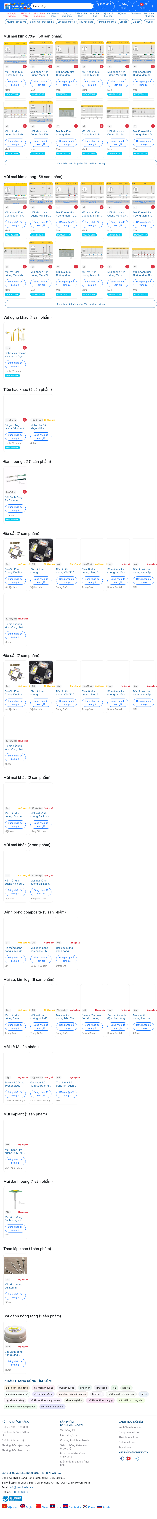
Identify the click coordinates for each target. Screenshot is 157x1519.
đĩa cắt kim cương (43, 1394)
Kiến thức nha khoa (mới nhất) (74, 1463)
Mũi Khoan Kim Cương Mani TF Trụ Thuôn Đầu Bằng (91, 73)
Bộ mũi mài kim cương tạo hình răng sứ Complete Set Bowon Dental (116, 571)
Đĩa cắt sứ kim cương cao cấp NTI (142, 571)
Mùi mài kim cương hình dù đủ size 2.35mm (15, 815)
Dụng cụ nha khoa (129, 1432)
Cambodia (72, 1507)
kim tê (144, 1394)
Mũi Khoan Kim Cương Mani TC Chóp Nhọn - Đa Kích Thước (65, 73)
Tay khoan (125, 1447)
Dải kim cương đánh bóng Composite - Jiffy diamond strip (66, 949)
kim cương (101, 1387)
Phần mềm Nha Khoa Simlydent (72, 1455)
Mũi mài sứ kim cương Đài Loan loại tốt (39, 815)
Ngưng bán (125, 564)
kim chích (85, 1387)
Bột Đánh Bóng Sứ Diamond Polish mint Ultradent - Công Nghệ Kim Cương (15, 499)
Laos (55, 1507)
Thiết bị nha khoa (129, 1437)
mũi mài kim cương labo (131, 1400)
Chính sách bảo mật (13, 1440)
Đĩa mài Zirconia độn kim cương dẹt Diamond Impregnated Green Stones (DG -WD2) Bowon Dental (91, 1017)
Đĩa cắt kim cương (37, 571)
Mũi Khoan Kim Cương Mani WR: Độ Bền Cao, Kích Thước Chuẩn (40, 133)
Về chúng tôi (67, 1430)
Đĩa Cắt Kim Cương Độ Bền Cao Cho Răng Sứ (15, 571)
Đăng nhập (123, 6)
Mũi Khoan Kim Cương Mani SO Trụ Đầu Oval (116, 73)
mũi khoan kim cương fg (100, 1400)
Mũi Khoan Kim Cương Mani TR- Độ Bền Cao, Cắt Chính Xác (14, 73)
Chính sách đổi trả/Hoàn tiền (16, 1434)
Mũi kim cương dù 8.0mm (13, 1286)
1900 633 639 (104, 6)
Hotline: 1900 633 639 (15, 1427)
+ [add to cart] (25, 66)
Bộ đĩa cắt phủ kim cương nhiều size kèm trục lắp (15, 625)
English (27, 1507)
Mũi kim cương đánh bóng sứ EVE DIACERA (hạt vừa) (13, 1219)
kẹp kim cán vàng (15, 1400)
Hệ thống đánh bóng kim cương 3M (14, 949)
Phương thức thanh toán (16, 1450)
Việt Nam (10, 1507)
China (42, 1507)
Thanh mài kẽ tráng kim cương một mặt (65, 1084)
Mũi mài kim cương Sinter (12, 1017)
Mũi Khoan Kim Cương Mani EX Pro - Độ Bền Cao (40, 73)
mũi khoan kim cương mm (121, 1394)
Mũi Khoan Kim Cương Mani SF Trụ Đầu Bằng (142, 73)
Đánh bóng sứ (106, 21)
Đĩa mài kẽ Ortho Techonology (15, 1084)
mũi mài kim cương (43, 1387)
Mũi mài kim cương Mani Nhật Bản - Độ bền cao (15, 133)
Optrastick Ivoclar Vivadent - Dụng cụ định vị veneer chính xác (15, 354)
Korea (88, 1507)
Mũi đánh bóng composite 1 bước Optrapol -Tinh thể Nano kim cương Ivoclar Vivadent (40, 949)
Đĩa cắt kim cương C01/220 (65, 571)
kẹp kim (126, 1387)
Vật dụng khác (65, 21)
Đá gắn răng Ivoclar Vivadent (14, 427)
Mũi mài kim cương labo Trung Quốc (66, 1017)
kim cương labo (74, 1400)
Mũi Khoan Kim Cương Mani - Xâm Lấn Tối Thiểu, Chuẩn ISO (117, 133)
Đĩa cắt (123, 21)
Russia (103, 1507)
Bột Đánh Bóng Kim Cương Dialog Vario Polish (14, 1353)
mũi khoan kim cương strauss (45, 1400)
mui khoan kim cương (52, 1406)
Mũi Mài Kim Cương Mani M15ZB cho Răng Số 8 (66, 133)
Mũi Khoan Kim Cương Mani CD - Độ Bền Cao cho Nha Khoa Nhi (143, 133)
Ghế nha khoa (127, 1442)
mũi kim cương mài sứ (17, 1394)
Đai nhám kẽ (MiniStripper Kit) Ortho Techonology (40, 1084)
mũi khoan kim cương (17, 1387)
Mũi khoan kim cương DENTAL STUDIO (14, 1151)
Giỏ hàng (142, 6)
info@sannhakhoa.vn (22, 1487)
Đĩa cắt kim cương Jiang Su (91, 571)
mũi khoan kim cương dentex (20, 1406)
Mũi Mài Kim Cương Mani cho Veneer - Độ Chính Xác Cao (91, 133)
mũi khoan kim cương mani (72, 1394)
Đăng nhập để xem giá (15, 83)
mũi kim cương (66, 1387)
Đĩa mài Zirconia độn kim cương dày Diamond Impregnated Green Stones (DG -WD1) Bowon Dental (116, 1017)
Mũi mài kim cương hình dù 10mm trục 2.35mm (141, 1017)
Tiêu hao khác (86, 21)
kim (114, 1387)
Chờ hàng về (48, 420)
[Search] (62, 6)
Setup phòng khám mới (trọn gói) (74, 1447)
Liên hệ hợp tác (69, 1435)
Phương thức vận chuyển (16, 1445)
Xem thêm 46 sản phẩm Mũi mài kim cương (81, 163)
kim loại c (97, 1394)
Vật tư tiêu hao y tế (130, 1427)
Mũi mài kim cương (16, 21)
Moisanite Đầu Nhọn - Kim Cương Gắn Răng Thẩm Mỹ (40, 427)
